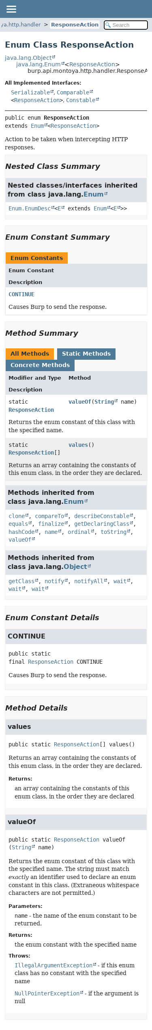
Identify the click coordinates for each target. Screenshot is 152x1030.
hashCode (21, 532)
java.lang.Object (28, 58)
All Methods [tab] (30, 353)
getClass (21, 581)
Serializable (30, 92)
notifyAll (88, 581)
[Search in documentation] (126, 25)
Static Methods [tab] (86, 353)
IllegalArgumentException (53, 965)
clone (17, 516)
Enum (37, 125)
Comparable (73, 92)
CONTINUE (21, 294)
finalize (51, 523)
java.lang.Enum (38, 64)
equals (18, 523)
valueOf (80, 401)
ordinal (79, 532)
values (78, 445)
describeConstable (101, 516)
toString (113, 532)
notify (54, 581)
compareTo (49, 516)
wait (119, 581)
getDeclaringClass (101, 523)
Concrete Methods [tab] (40, 365)
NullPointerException (47, 993)
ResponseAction (74, 25)
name (51, 532)
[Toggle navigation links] (11, 9)
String (104, 401)
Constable (80, 100)
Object (75, 567)
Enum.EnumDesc (30, 208)
